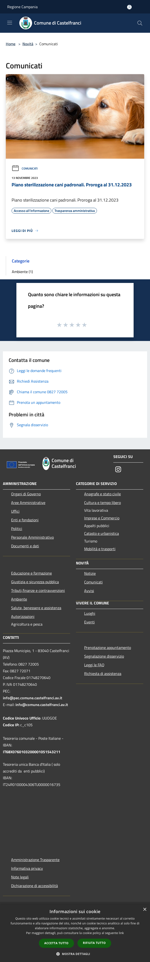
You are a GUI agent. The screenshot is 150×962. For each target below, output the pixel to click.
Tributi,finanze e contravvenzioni (38, 590)
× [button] (144, 909)
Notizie (90, 573)
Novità (27, 44)
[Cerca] (140, 23)
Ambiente (19, 599)
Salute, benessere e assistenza (36, 608)
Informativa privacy (27, 868)
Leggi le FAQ (94, 665)
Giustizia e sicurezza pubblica (35, 582)
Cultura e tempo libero (102, 502)
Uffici (15, 511)
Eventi (89, 622)
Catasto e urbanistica (101, 533)
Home (10, 44)
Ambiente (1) (22, 272)
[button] (75, 953)
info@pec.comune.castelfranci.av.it (32, 698)
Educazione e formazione (31, 573)
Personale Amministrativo (32, 537)
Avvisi (89, 591)
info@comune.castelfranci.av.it (41, 704)
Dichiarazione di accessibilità (34, 886)
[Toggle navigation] (10, 23)
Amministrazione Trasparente (35, 860)
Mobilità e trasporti (100, 549)
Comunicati (25, 168)
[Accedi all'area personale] (129, 7)
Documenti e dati (25, 546)
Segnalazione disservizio (104, 656)
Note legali (20, 877)
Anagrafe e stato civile (102, 494)
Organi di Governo (26, 494)
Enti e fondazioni (25, 520)
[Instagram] (118, 470)
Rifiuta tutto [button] (94, 943)
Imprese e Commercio (101, 518)
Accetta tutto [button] (56, 943)
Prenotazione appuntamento (107, 647)
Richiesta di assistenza (102, 673)
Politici (16, 528)
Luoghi (89, 613)
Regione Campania (22, 7)
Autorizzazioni (22, 616)
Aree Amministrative (28, 502)
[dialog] (75, 933)
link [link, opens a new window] (121, 933)
